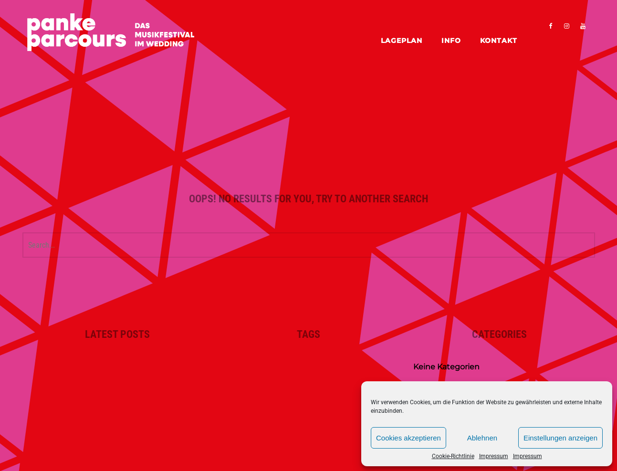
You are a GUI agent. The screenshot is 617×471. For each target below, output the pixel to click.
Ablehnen (482, 438)
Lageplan (401, 40)
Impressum (493, 456)
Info (451, 40)
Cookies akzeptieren (408, 438)
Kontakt (498, 40)
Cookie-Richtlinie (453, 456)
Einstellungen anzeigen (560, 438)
